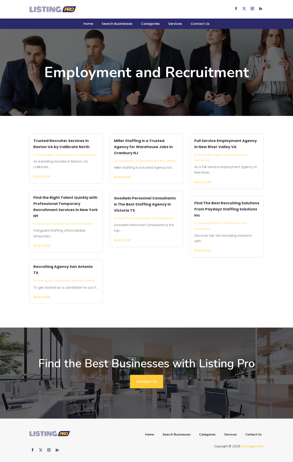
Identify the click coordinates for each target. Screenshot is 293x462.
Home (88, 23)
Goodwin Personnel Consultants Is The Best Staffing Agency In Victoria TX (145, 204)
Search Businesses (117, 23)
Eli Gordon (44, 224)
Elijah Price (125, 218)
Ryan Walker (45, 155)
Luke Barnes (126, 161)
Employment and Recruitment (76, 155)
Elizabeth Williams (210, 223)
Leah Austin (44, 281)
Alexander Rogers (210, 155)
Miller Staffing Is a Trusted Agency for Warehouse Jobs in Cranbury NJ (143, 146)
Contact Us (200, 23)
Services (175, 23)
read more (42, 176)
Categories (150, 23)
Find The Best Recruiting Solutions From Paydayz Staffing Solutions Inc (226, 209)
